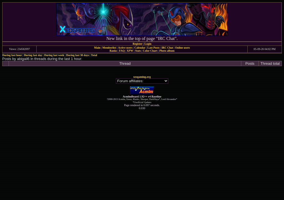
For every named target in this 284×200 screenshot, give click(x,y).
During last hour (12, 55)
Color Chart (150, 50)
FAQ (122, 50)
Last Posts (153, 47)
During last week (54, 55)
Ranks (113, 50)
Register (138, 43)
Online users (182, 47)
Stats (138, 50)
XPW (130, 50)
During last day (33, 55)
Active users (125, 47)
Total (94, 55)
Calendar (139, 47)
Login (147, 43)
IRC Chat (167, 47)
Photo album (166, 50)
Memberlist (109, 47)
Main (97, 47)
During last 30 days (77, 55)
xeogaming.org (142, 76)
